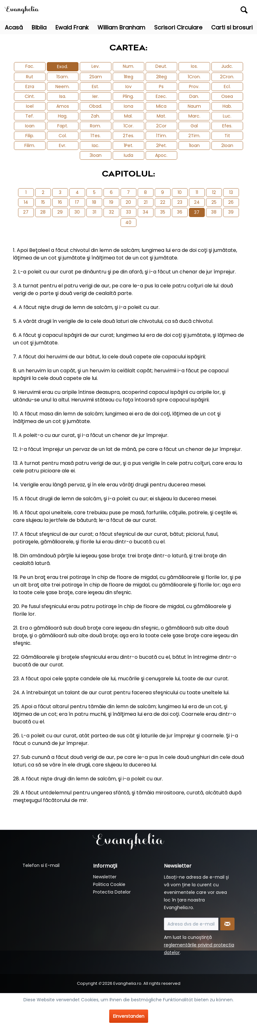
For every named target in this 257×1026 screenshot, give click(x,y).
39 (231, 212)
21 (145, 202)
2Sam (95, 77)
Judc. (227, 66)
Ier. (95, 96)
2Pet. (161, 145)
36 (179, 212)
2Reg (161, 77)
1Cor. (128, 126)
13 (231, 192)
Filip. (29, 135)
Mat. (161, 116)
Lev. (95, 66)
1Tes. (96, 135)
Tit (227, 135)
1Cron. (194, 77)
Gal (194, 126)
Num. (128, 66)
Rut (29, 77)
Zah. (95, 116)
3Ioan (96, 155)
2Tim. (194, 135)
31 (94, 212)
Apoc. (161, 155)
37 (196, 212)
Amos (62, 106)
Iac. (95, 145)
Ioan (29, 126)
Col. (63, 135)
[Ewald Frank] (72, 27)
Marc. (194, 116)
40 (128, 222)
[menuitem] (220, 10)
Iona (128, 106)
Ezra (29, 86)
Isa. (62, 96)
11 (197, 192)
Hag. (62, 116)
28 (43, 212)
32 (111, 212)
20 (128, 202)
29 (60, 212)
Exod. (62, 66)
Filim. (29, 145)
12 (214, 192)
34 (145, 212)
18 (94, 202)
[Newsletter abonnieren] (227, 924)
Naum (194, 106)
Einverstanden (128, 1016)
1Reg (128, 77)
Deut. (161, 66)
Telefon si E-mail (41, 865)
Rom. (95, 126)
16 (60, 202)
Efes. (227, 126)
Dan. (194, 96)
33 (128, 212)
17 (77, 202)
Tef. (29, 116)
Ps (161, 86)
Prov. (194, 86)
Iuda (128, 155)
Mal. (128, 116)
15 (43, 202)
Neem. (62, 86)
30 (77, 212)
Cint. (30, 96)
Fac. (29, 66)
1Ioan (194, 145)
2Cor (161, 126)
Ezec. (161, 96)
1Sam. (62, 77)
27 (25, 212)
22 (162, 202)
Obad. (95, 106)
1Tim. (161, 135)
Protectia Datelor (112, 892)
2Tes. (128, 135)
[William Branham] (121, 27)
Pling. (128, 96)
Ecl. (227, 86)
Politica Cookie (109, 884)
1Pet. (128, 145)
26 (231, 202)
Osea (227, 96)
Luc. (227, 116)
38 (213, 212)
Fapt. (62, 126)
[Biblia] (39, 27)
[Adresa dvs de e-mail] (191, 924)
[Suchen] (244, 9)
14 (26, 202)
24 (197, 202)
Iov (128, 86)
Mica (161, 106)
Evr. (62, 145)
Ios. (194, 66)
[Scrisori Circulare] (178, 27)
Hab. (227, 106)
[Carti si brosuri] (232, 27)
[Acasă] (13, 27)
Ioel (30, 106)
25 (213, 202)
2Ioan (227, 145)
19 (111, 202)
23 (179, 202)
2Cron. (227, 77)
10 (180, 192)
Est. (95, 86)
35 (162, 212)
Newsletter (104, 877)
